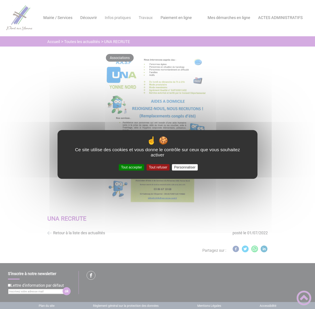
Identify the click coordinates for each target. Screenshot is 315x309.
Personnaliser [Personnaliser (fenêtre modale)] (185, 167)
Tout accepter (131, 167)
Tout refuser (158, 167)
